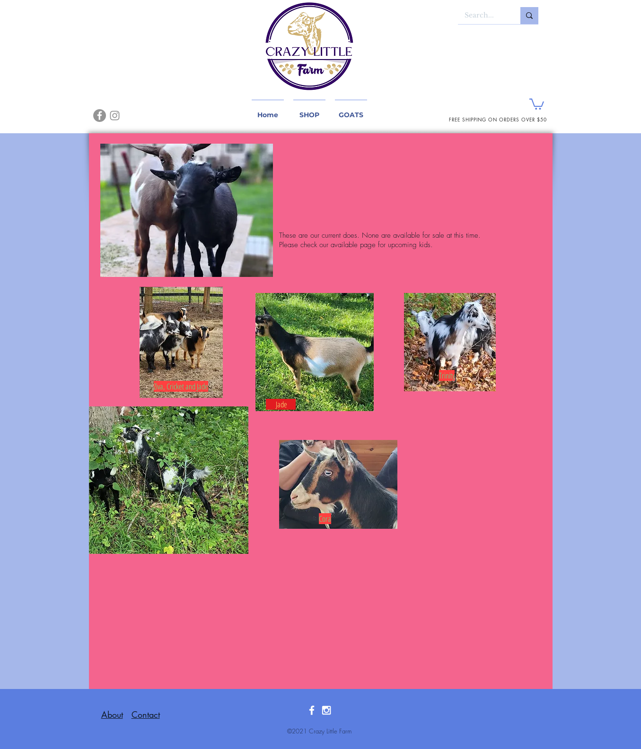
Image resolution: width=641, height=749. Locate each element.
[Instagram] (114, 115)
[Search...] (483, 15)
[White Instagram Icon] (326, 710)
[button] (536, 103)
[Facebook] (99, 115)
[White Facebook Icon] (312, 710)
